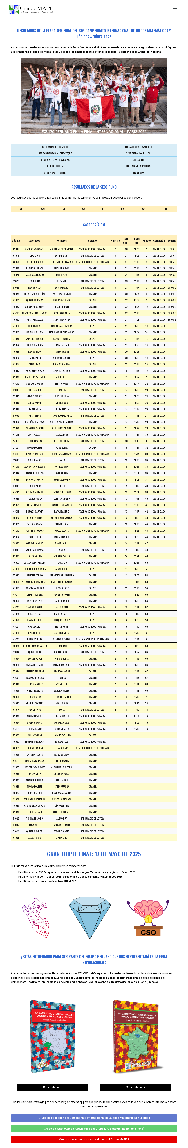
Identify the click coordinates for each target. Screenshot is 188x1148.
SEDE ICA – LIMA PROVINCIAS (55, 160)
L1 (103, 208)
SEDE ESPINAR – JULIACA (138, 153)
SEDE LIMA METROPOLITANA (138, 166)
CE (21, 208)
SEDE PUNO (138, 172)
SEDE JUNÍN (138, 160)
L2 (122, 208)
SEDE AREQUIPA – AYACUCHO (138, 147)
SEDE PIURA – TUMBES (55, 172)
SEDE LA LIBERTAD (55, 166)
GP (143, 208)
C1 (64, 208)
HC (165, 208)
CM (43, 208)
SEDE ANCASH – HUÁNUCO (55, 147)
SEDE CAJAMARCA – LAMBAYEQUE (55, 153)
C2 (83, 208)
